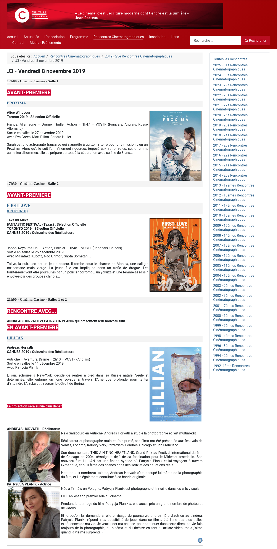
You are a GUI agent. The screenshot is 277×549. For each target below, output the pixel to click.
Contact (18, 43)
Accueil (12, 37)
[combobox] (215, 40)
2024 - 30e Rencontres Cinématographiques (230, 77)
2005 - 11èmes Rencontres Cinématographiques (233, 267)
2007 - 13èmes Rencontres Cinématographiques (233, 247)
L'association (54, 37)
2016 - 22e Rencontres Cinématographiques (230, 157)
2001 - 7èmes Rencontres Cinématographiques (232, 308)
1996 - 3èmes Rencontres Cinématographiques (232, 348)
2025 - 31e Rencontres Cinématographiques (230, 67)
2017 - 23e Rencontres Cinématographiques (230, 147)
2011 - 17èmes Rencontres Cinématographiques (233, 207)
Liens (175, 37)
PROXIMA (16, 103)
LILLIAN (15, 338)
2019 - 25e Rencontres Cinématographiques (230, 127)
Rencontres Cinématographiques (118, 37)
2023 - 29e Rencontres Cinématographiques (230, 87)
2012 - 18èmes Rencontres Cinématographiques (233, 197)
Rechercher (255, 40)
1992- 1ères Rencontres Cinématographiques (231, 368)
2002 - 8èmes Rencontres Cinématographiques (232, 298)
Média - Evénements (45, 43)
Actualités (31, 37)
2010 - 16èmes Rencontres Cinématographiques (233, 217)
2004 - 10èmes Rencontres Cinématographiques (233, 277)
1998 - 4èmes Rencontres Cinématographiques (232, 338)
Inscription (157, 37)
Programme (79, 37)
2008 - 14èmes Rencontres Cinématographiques (233, 237)
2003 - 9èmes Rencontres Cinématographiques (232, 288)
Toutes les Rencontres (230, 59)
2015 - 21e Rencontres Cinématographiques (230, 167)
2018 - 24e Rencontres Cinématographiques (230, 137)
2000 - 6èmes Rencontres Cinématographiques (232, 318)
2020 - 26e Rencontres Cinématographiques (230, 117)
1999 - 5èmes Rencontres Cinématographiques (232, 328)
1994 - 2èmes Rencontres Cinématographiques (232, 358)
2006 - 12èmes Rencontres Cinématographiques (233, 258)
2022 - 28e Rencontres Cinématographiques (230, 97)
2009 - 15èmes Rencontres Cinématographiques (233, 227)
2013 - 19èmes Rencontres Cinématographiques (233, 187)
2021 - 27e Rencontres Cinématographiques (230, 107)
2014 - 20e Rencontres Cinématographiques (230, 177)
